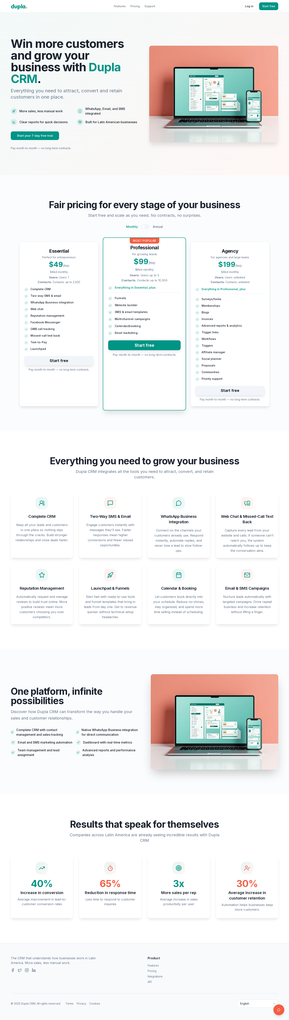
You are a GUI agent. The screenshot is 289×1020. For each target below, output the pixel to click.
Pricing (135, 6)
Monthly (132, 227)
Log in (249, 6)
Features (120, 6)
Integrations (155, 976)
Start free (268, 6)
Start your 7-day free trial (35, 135)
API (150, 981)
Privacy (81, 1003)
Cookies (94, 1003)
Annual (158, 227)
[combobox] (258, 1004)
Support (149, 6)
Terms (70, 1003)
